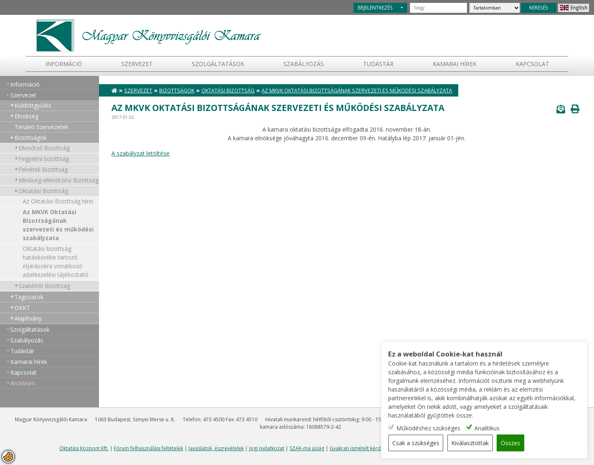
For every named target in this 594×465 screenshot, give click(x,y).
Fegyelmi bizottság (44, 159)
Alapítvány (28, 318)
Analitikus (487, 428)
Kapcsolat (532, 64)
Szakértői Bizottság (44, 286)
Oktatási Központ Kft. (83, 448)
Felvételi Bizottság (43, 169)
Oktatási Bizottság (43, 191)
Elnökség (26, 116)
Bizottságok (30, 138)
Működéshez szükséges (428, 428)
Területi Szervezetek (41, 127)
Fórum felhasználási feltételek (148, 448)
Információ (63, 64)
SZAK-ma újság (307, 448)
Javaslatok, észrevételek (216, 448)
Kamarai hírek (454, 64)
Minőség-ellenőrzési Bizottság (59, 180)
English (578, 7)
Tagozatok (28, 297)
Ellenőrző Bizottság (44, 148)
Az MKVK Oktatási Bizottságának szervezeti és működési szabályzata (58, 225)
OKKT (22, 308)
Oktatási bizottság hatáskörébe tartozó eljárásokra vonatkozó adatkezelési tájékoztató (55, 262)
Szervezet (137, 64)
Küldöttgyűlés (32, 105)
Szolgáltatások (218, 64)
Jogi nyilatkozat (266, 448)
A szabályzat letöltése (140, 153)
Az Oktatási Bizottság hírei (58, 201)
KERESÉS (538, 7)
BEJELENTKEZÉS (375, 7)
